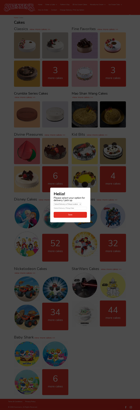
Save (70, 214)
